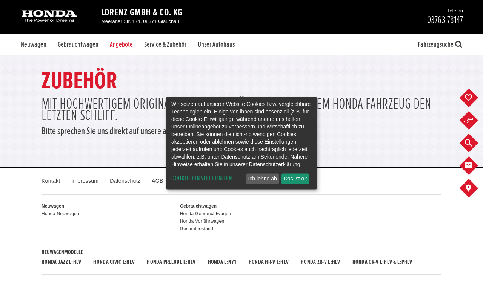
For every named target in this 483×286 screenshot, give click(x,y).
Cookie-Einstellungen (201, 178)
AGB (157, 181)
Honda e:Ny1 (222, 262)
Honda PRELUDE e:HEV (171, 262)
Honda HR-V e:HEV (269, 262)
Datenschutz (125, 181)
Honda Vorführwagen (202, 221)
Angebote (121, 44)
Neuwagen (33, 44)
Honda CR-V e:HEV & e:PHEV (382, 262)
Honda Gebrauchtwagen (205, 213)
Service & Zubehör (165, 44)
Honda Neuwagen (60, 213)
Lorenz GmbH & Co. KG (142, 12)
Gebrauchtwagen (78, 44)
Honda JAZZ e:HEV (61, 262)
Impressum (84, 181)
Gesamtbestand (196, 228)
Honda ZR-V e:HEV (320, 262)
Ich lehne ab (262, 179)
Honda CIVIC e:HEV (114, 262)
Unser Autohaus (216, 44)
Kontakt (51, 181)
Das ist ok (295, 179)
